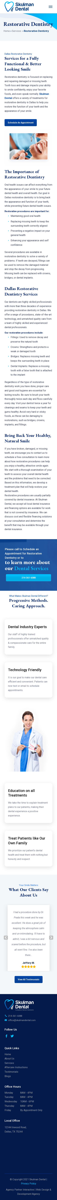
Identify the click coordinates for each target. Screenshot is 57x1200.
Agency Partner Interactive (20, 1189)
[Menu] (50, 7)
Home (6, 31)
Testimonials (11, 1071)
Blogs (8, 1076)
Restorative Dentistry (36, 31)
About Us (9, 1058)
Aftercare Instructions (16, 1067)
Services (17, 31)
